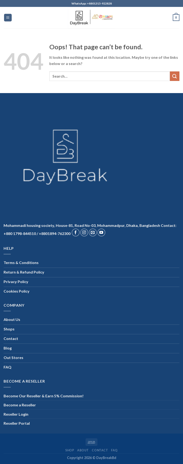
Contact (100, 450)
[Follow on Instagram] (84, 232)
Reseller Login (16, 414)
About (83, 450)
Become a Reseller (20, 405)
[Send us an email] (93, 232)
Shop (69, 450)
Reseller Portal (17, 423)
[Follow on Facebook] (76, 232)
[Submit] (174, 76)
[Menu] (8, 18)
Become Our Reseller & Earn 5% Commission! (44, 396)
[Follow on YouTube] (101, 232)
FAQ (114, 450)
